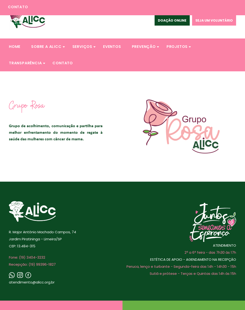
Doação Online (172, 20)
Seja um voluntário (214, 20)
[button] (15, 46)
